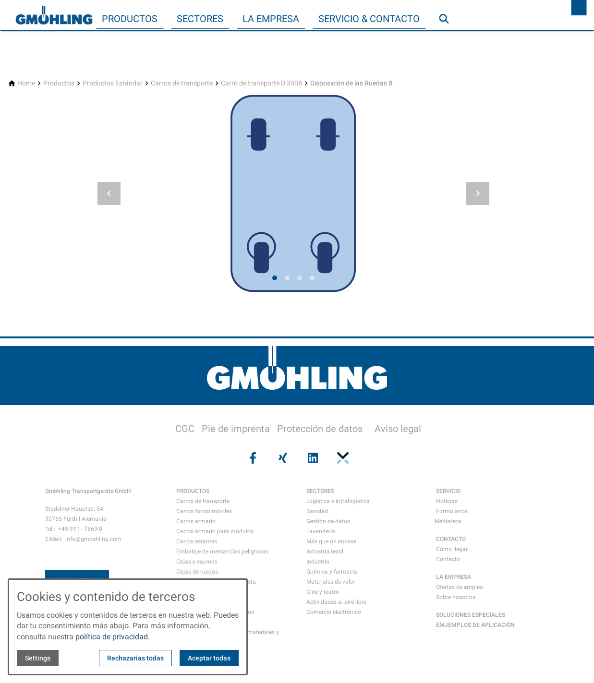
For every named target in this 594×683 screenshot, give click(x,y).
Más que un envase (331, 541)
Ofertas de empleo (459, 587)
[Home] (26, 83)
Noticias (447, 501)
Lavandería (320, 531)
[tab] (274, 278)
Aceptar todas (209, 658)
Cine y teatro (322, 591)
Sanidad (317, 511)
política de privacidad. (112, 636)
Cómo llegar (452, 549)
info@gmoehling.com (93, 539)
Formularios (452, 511)
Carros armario (196, 521)
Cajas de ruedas (197, 571)
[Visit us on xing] (282, 458)
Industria (317, 561)
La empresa (270, 18)
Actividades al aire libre (336, 602)
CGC (184, 428)
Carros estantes (196, 541)
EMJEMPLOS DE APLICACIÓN (475, 625)
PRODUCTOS (192, 491)
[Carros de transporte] (182, 83)
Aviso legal (398, 428)
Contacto (448, 559)
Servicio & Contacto (369, 18)
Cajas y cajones (196, 561)
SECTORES (320, 491)
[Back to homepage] (53, 15)
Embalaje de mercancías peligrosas (222, 551)
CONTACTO (451, 539)
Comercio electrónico (333, 612)
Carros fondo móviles (204, 511)
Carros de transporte (203, 501)
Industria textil (324, 551)
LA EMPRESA (453, 577)
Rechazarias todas (135, 658)
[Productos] (58, 83)
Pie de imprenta (236, 428)
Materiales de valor (330, 581)
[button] (109, 193)
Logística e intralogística (338, 501)
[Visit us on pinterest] (342, 458)
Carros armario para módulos (215, 531)
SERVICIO (448, 491)
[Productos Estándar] (113, 83)
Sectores (200, 18)
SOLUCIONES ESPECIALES (470, 614)
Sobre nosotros (455, 597)
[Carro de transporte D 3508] (261, 83)
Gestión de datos (328, 521)
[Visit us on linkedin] (312, 458)
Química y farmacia (331, 571)
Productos (130, 18)
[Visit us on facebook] (252, 458)
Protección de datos (320, 428)
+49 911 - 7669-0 (80, 529)
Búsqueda (448, 38)
